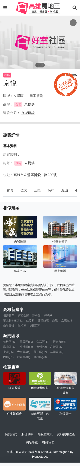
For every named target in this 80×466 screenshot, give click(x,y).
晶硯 (55, 320)
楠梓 (51, 190)
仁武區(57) (43, 341)
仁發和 (30, 320)
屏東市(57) (59, 341)
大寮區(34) (23, 352)
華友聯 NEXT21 (13, 320)
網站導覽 (32, 442)
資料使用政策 (66, 434)
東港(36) (8, 352)
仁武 (23, 190)
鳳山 (64, 190)
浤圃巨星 (35, 325)
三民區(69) (26, 341)
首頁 (10, 190)
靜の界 (36, 315)
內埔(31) (8, 357)
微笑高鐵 (8, 325)
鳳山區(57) (9, 346)
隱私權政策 (45, 434)
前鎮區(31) (23, 357)
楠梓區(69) (9, 341)
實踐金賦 (23, 315)
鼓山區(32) (40, 352)
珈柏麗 (22, 325)
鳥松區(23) (40, 357)
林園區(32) (56, 352)
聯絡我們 (48, 442)
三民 (37, 190)
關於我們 (11, 434)
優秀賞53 (9, 315)
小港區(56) (26, 346)
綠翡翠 (48, 315)
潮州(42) (41, 346)
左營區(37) (56, 346)
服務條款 (27, 434)
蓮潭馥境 (43, 320)
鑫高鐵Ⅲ (66, 320)
